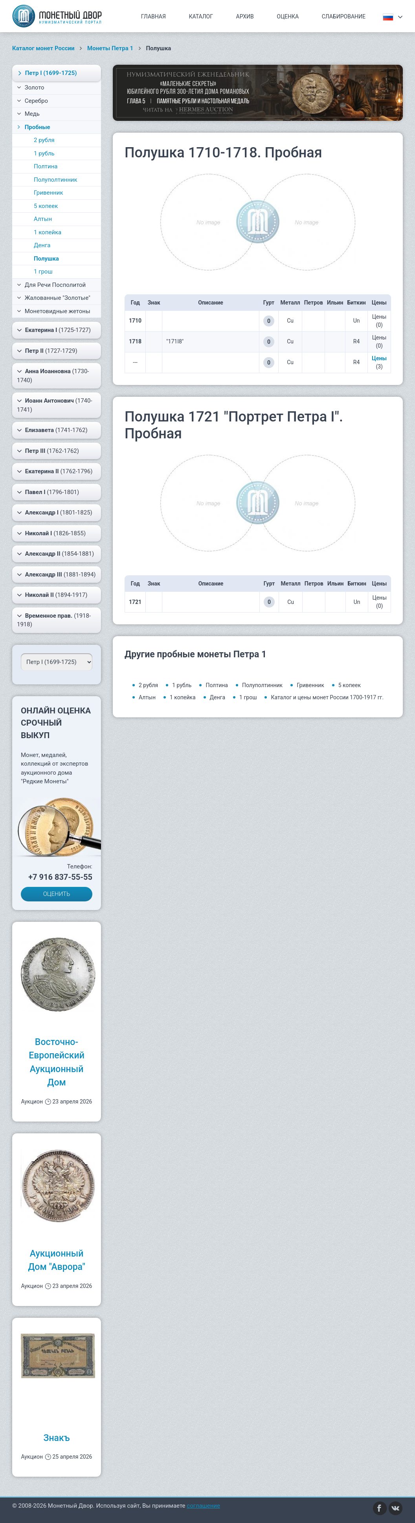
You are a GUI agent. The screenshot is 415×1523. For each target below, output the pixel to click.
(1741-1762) (52, 430)
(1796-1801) (48, 492)
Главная (153, 16)
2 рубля (44, 140)
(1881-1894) (56, 574)
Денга (42, 245)
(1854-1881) (55, 554)
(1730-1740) (53, 375)
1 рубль (44, 153)
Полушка (46, 258)
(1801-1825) (54, 512)
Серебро (32, 100)
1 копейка (47, 232)
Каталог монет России (43, 48)
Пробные (33, 127)
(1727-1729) (47, 351)
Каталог (201, 16)
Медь (28, 113)
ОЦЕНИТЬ (56, 893)
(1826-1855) (51, 533)
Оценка (288, 16)
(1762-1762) (48, 451)
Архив (245, 16)
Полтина (46, 166)
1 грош (43, 271)
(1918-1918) (54, 620)
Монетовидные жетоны (53, 311)
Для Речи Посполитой (51, 284)
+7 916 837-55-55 (60, 877)
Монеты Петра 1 (110, 48)
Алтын (43, 219)
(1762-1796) (54, 471)
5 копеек (46, 206)
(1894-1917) (52, 595)
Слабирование (343, 16)
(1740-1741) (54, 405)
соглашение (203, 1505)
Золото (30, 87)
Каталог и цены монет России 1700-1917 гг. (327, 697)
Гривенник (48, 192)
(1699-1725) (46, 73)
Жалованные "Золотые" (53, 297)
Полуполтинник (55, 179)
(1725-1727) (54, 330)
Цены (379, 358)
